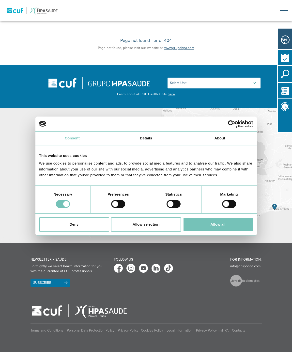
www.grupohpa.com (179, 48)
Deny (74, 224)
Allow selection (146, 224)
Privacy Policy (128, 330)
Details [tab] (146, 138)
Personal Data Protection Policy (90, 330)
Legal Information (180, 330)
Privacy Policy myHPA (212, 330)
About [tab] (220, 138)
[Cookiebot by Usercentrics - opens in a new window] (231, 124)
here (171, 94)
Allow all (218, 224)
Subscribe (42, 283)
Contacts (238, 330)
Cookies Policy (152, 330)
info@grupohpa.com (245, 266)
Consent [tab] (72, 138)
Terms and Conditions (47, 330)
